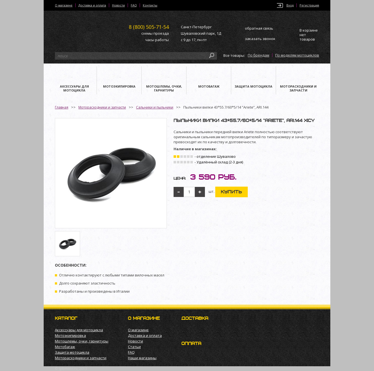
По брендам (258, 55)
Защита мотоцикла (72, 352)
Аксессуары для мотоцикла (79, 329)
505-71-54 (149, 27)
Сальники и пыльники (154, 107)
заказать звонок (260, 38)
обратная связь (259, 28)
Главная (61, 107)
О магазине (64, 5)
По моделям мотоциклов (297, 55)
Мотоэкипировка (70, 335)
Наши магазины (142, 357)
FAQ (134, 5)
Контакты (150, 5)
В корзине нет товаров (309, 35)
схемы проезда (155, 33)
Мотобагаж (65, 346)
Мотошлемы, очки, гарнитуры (81, 341)
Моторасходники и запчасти (102, 107)
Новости (118, 5)
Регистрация (309, 5)
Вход (290, 5)
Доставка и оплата (92, 5)
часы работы (157, 39)
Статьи (134, 346)
